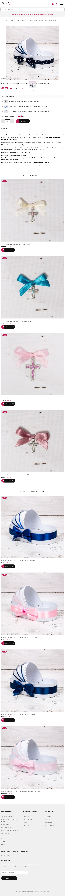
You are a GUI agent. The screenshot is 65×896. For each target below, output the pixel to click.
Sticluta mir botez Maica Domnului (20, 101)
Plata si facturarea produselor (9, 830)
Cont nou (47, 819)
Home (7, 20)
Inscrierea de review (7, 839)
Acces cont (48, 816)
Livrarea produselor (7, 827)
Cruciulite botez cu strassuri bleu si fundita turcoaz (25, 111)
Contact (25, 822)
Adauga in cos (9, 250)
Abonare (9, 878)
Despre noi (26, 816)
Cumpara (24, 121)
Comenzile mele (49, 825)
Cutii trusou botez (20, 20)
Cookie (3, 844)
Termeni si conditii (6, 816)
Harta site (26, 825)
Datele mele (48, 822)
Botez (12, 20)
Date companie (27, 819)
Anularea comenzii (6, 836)
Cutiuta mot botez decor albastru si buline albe (24, 106)
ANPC (3, 842)
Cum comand (5, 824)
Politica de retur (6, 833)
